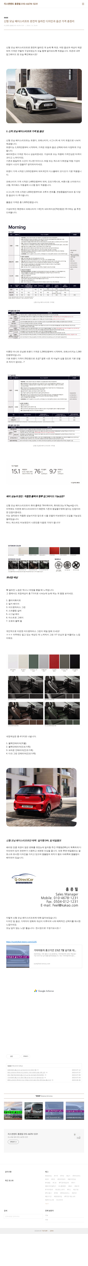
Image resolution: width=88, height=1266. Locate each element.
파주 (53, 1211)
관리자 (52, 1263)
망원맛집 (49, 1208)
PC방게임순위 (64, 1215)
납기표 (76, 1222)
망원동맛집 (58, 1229)
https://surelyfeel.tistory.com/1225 (21, 974)
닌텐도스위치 (60, 1222)
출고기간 (49, 1229)
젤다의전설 (72, 1211)
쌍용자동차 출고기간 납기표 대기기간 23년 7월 (21, 1102)
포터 (47, 1211)
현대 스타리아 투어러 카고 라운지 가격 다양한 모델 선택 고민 (26, 1104)
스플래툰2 (62, 1218)
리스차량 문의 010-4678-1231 (18, 1169)
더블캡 (48, 1215)
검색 (40, 1248)
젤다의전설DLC (51, 1218)
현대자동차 (61, 1211)
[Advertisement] (44, 56)
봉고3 (77, 1218)
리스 (69, 1222)
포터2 (75, 1225)
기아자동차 (49, 1222)
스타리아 (60, 1232)
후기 (73, 1215)
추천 (62, 1208)
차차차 (9, 1098)
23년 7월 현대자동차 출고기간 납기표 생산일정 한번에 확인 (25, 1107)
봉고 (70, 1218)
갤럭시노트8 (50, 1232)
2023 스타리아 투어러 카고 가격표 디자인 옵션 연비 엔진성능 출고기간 (29, 1112)
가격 (56, 1208)
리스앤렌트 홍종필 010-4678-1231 (21, 4)
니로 (55, 1215)
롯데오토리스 (65, 1225)
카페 (56, 1225)
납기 (68, 1208)
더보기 (47, 1236)
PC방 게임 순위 (70, 1229)
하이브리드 (77, 1208)
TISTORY (45, 1263)
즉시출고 (49, 1225)
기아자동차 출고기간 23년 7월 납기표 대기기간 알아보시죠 (25, 1109)
